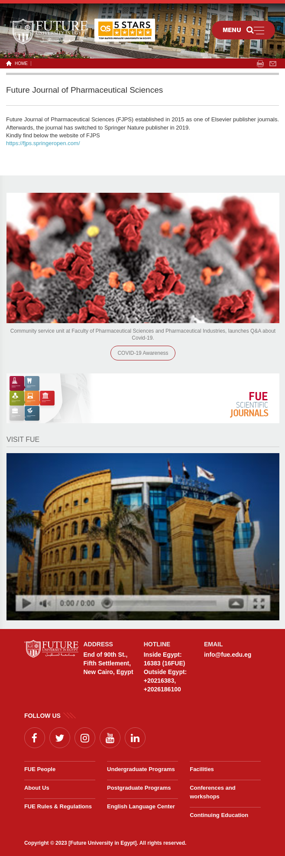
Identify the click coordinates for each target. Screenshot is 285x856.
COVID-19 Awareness (142, 353)
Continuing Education (219, 815)
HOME (20, 63)
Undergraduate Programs (141, 769)
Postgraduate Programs (139, 788)
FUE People (39, 769)
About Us (36, 788)
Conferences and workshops (212, 792)
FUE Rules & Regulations (58, 806)
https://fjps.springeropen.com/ (43, 143)
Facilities (202, 769)
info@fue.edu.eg (227, 654)
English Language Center (141, 806)
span (260, 63)
